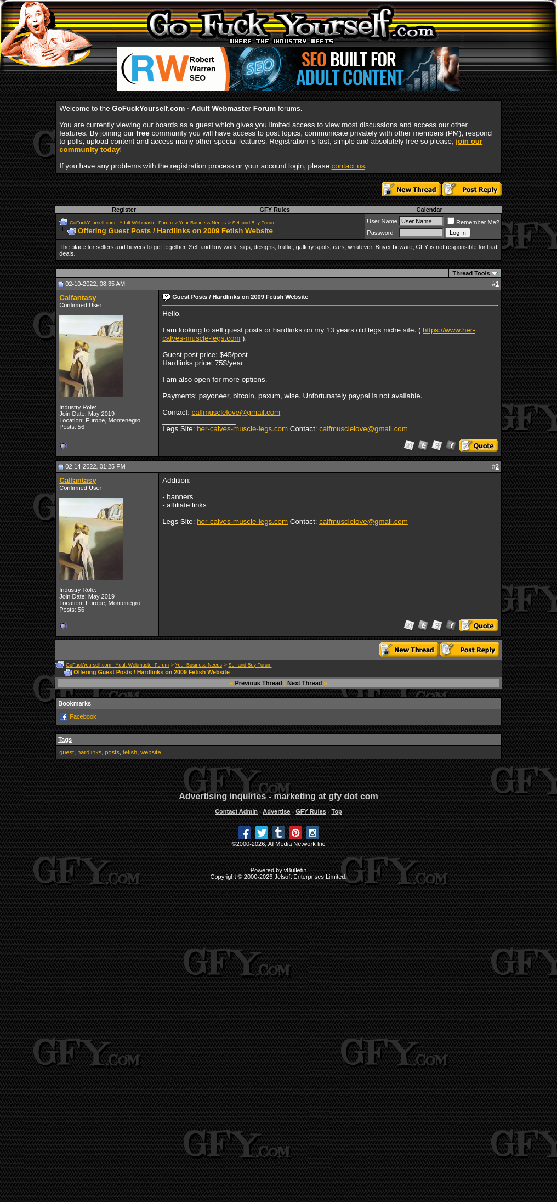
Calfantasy (77, 298)
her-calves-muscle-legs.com (242, 429)
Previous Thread (258, 683)
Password (380, 232)
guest (66, 752)
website (150, 752)
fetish (130, 752)
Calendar (429, 209)
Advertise (276, 811)
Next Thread (304, 683)
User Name (382, 221)
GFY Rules (274, 209)
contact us (348, 166)
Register (124, 209)
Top (336, 811)
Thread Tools (471, 273)
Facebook (83, 716)
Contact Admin (236, 811)
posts (112, 752)
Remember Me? (473, 222)
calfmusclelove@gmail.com (236, 412)
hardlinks (89, 752)
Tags (65, 739)
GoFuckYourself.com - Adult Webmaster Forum (121, 222)
